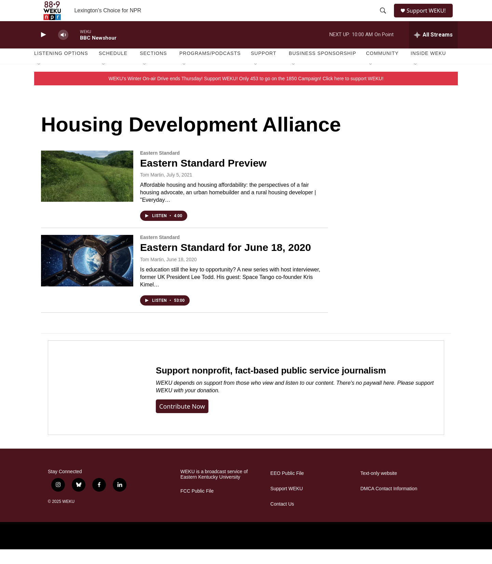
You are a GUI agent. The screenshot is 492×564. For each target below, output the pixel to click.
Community (382, 68)
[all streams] (433, 49)
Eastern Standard (160, 167)
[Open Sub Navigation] (39, 79)
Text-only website (378, 488)
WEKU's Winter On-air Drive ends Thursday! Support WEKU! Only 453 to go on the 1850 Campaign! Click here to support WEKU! (246, 93)
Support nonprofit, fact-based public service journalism (271, 385)
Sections (153, 68)
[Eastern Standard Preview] (87, 190)
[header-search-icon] (383, 18)
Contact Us (282, 518)
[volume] (63, 49)
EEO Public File (287, 488)
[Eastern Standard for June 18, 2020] (87, 275)
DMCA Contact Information (389, 503)
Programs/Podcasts (210, 68)
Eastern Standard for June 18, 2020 (225, 262)
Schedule (113, 68)
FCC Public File (197, 505)
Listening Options (61, 68)
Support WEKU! (429, 18)
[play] (42, 50)
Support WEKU (286, 503)
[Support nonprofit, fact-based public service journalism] (95, 402)
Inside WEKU (428, 68)
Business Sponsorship (322, 68)
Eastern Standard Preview (203, 177)
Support (263, 68)
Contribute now (182, 421)
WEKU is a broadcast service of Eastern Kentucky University (214, 489)
